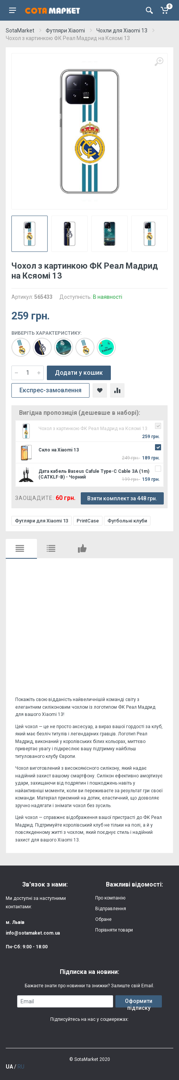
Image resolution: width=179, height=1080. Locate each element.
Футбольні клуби (127, 521)
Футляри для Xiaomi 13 (41, 521)
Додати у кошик (79, 372)
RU (21, 1067)
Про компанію (110, 898)
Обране (103, 919)
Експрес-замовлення (50, 390)
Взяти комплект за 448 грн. (122, 498)
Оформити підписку (138, 1002)
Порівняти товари (114, 930)
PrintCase (88, 521)
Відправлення (110, 908)
